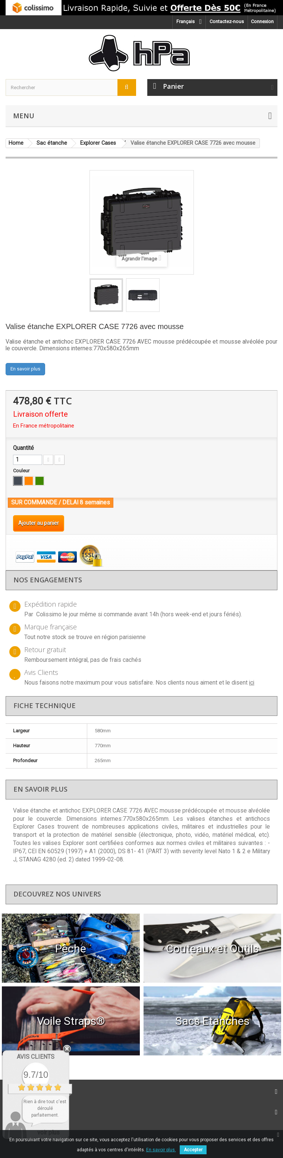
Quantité (23, 448)
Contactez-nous (227, 21)
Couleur (22, 470)
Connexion (262, 21)
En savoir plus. (161, 1149)
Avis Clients (35, 1056)
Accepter (193, 1149)
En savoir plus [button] (25, 369)
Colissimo (49, 614)
